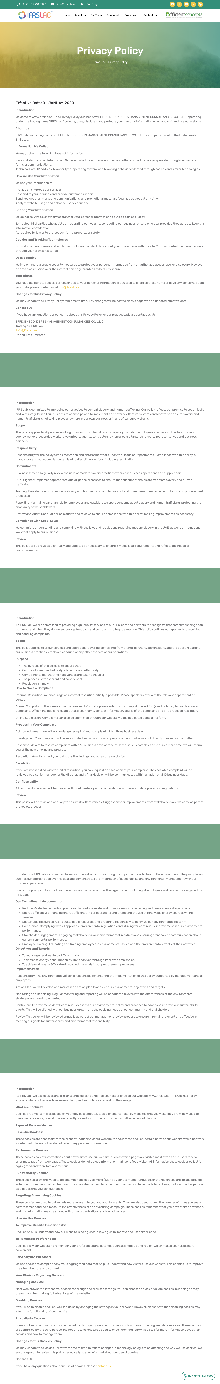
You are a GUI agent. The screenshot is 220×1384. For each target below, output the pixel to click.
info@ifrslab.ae (69, 287)
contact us (103, 1366)
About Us (80, 15)
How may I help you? (198, 1376)
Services (113, 15)
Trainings (131, 15)
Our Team (96, 15)
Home (66, 15)
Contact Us (150, 15)
